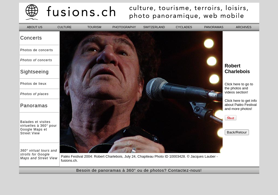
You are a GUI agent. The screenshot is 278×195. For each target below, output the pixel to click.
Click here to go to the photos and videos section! (239, 88)
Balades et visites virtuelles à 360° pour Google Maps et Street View (38, 127)
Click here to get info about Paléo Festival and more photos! (241, 105)
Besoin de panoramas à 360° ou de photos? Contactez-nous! (139, 170)
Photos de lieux (33, 84)
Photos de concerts (36, 50)
